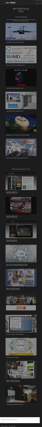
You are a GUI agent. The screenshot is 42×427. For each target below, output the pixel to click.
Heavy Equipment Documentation (17, 158)
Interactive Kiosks (12, 357)
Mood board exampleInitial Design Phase (13, 289)
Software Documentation (14, 88)
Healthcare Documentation (15, 65)
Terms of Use (12, 426)
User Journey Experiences (15, 334)
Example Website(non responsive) (12, 192)
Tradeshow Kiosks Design (14, 404)
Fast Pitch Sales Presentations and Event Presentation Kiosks (17, 265)
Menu (39, 2)
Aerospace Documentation (15, 42)
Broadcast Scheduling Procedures (18, 135)
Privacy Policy (4, 426)
